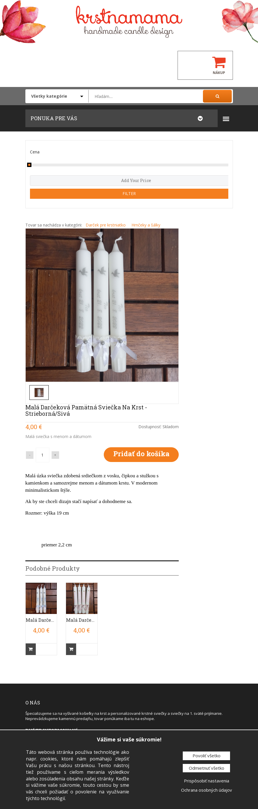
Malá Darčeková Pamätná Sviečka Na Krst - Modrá (41, 620)
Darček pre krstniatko (106, 225)
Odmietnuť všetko (206, 768)
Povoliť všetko (207, 755)
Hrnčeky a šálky (145, 225)
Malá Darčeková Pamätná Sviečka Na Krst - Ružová (81, 620)
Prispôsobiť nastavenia (206, 781)
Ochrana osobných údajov (206, 790)
